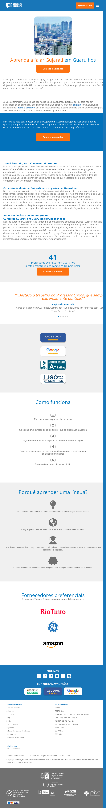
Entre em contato (13, 708)
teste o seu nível (26, 108)
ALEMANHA (59, 727)
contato (77, 105)
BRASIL (57, 708)
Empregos (10, 714)
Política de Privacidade (15, 737)
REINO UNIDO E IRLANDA (64, 721)
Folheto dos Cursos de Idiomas (18, 731)
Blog (8, 717)
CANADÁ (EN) (60, 717)
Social (8, 721)
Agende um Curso (85, 5)
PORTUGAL (59, 711)
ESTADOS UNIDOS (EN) (64, 714)
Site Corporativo (12, 724)
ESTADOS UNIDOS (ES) (83, 714)
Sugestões (10, 727)
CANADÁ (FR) (72, 717)
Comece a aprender (53, 68)
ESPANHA (59, 731)
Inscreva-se (9, 121)
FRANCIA (58, 734)
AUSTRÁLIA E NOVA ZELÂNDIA (66, 724)
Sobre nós (10, 711)
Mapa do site (11, 734)
